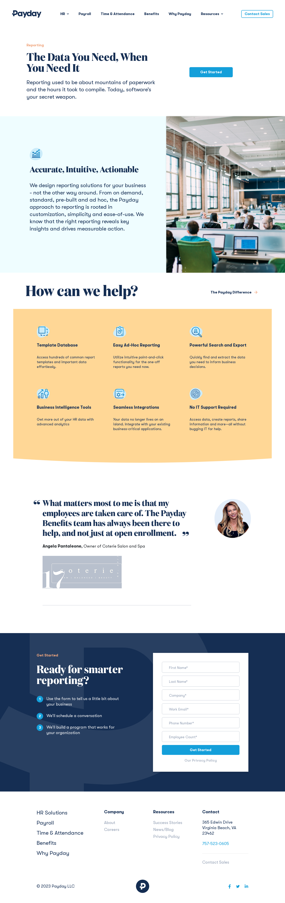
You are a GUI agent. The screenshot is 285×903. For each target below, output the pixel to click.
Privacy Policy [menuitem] (166, 836)
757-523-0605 (215, 843)
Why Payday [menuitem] (53, 853)
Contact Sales (257, 14)
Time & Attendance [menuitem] (60, 833)
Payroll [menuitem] (45, 823)
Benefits (151, 14)
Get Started (211, 72)
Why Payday (180, 14)
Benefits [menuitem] (46, 843)
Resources (210, 14)
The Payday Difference (231, 292)
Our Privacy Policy (200, 761)
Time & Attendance (118, 14)
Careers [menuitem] (111, 829)
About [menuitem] (109, 822)
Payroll (85, 14)
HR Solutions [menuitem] (52, 813)
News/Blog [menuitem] (163, 829)
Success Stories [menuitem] (167, 822)
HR (63, 14)
